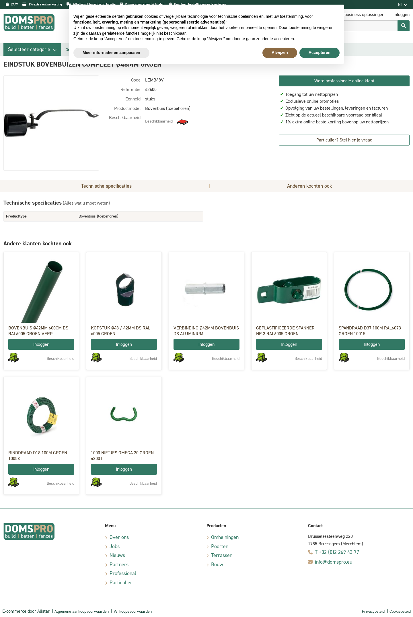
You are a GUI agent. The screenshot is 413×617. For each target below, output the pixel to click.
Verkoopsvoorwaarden (133, 611)
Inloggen (41, 344)
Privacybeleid (373, 611)
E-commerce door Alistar (26, 611)
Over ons (119, 537)
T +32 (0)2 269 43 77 (337, 552)
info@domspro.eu (333, 561)
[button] (32, 49)
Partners (119, 564)
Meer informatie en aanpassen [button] (111, 52)
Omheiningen (225, 537)
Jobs (115, 546)
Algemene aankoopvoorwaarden (81, 611)
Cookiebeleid (400, 611)
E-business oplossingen (362, 14)
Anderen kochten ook (309, 186)
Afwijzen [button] (280, 52)
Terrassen (221, 555)
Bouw (217, 564)
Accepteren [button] (319, 52)
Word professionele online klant (344, 81)
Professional (123, 573)
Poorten (219, 546)
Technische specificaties (106, 186)
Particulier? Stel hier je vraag (344, 140)
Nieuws (117, 555)
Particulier (121, 582)
